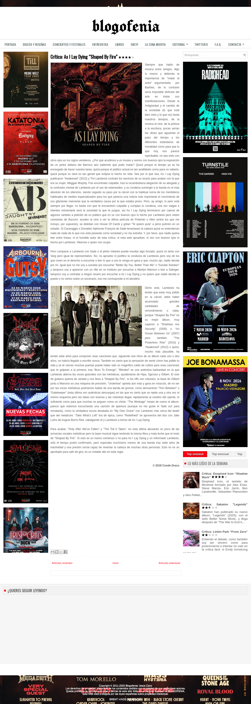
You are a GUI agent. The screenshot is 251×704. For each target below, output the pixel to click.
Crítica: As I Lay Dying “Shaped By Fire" (92, 57)
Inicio (116, 563)
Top (240, 454)
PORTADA (10, 44)
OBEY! (134, 44)
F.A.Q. (218, 44)
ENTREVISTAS (100, 44)
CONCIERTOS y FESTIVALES (69, 44)
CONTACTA (237, 43)
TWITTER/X (201, 44)
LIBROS (119, 44)
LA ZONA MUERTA (155, 44)
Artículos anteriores (169, 563)
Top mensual (220, 454)
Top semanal (195, 454)
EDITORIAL (182, 43)
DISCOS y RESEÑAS (34, 44)
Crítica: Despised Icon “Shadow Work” (225, 475)
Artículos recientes (62, 563)
